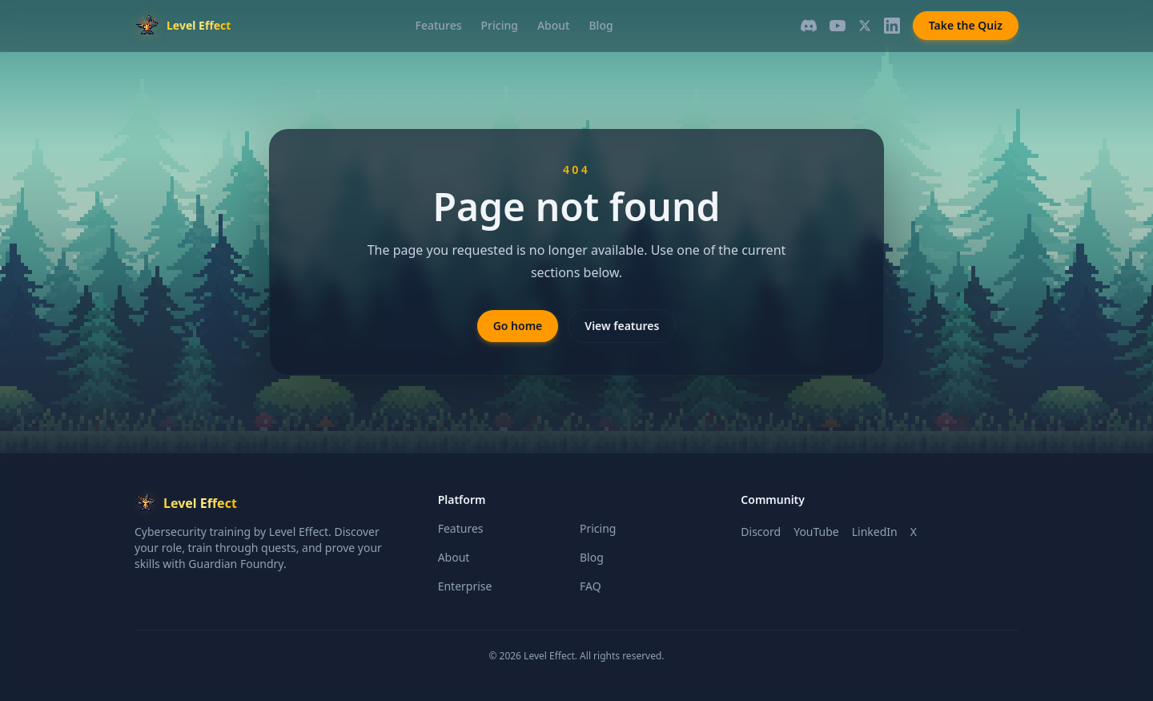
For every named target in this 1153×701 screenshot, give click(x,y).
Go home (518, 325)
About (553, 25)
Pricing (499, 25)
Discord (761, 531)
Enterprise (465, 586)
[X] (864, 25)
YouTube (816, 531)
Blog (601, 25)
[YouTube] (837, 25)
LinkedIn (875, 531)
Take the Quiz (965, 25)
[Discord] (808, 25)
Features (439, 25)
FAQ (590, 586)
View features (622, 325)
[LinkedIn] (892, 25)
